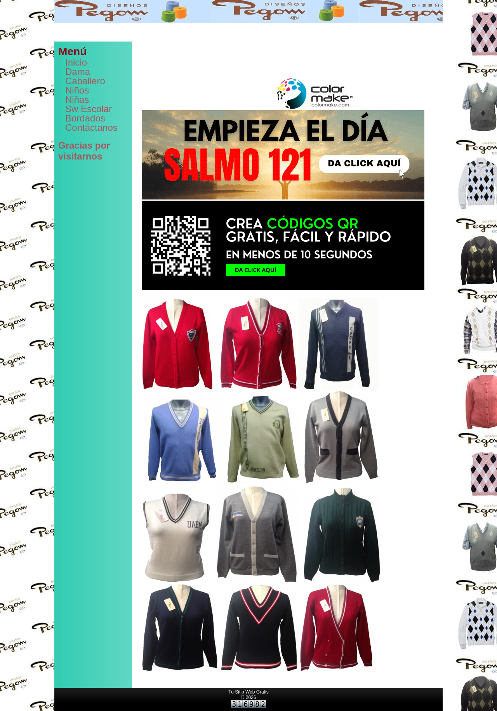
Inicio (76, 62)
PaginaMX (357, 54)
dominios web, (206, 54)
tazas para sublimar (364, 70)
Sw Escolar (88, 109)
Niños (77, 90)
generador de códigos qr (223, 59)
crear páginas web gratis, (299, 54)
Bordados (85, 118)
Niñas (77, 99)
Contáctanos (91, 127)
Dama (77, 71)
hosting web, (176, 54)
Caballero (85, 81)
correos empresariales (245, 54)
